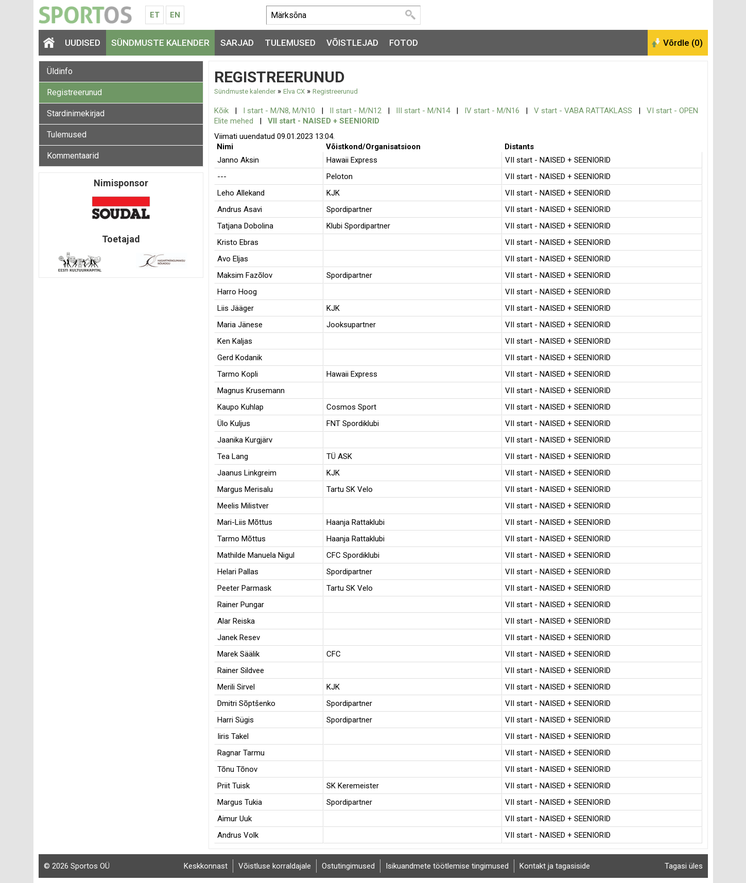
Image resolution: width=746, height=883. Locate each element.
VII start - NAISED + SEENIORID (323, 121)
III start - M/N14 (423, 110)
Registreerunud (74, 92)
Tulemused (290, 43)
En (175, 15)
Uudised (82, 43)
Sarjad (237, 43)
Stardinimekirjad (76, 113)
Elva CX (294, 91)
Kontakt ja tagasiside (554, 866)
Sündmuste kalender (160, 43)
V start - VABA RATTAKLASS (583, 110)
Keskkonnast (206, 866)
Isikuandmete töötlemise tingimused (447, 866)
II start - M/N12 (355, 110)
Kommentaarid (73, 156)
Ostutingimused (348, 866)
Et (155, 15)
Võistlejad (352, 43)
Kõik (221, 110)
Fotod (403, 43)
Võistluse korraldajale (274, 866)
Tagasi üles (684, 866)
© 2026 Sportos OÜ (77, 866)
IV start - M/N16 (491, 110)
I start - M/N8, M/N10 (279, 110)
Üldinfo (60, 71)
